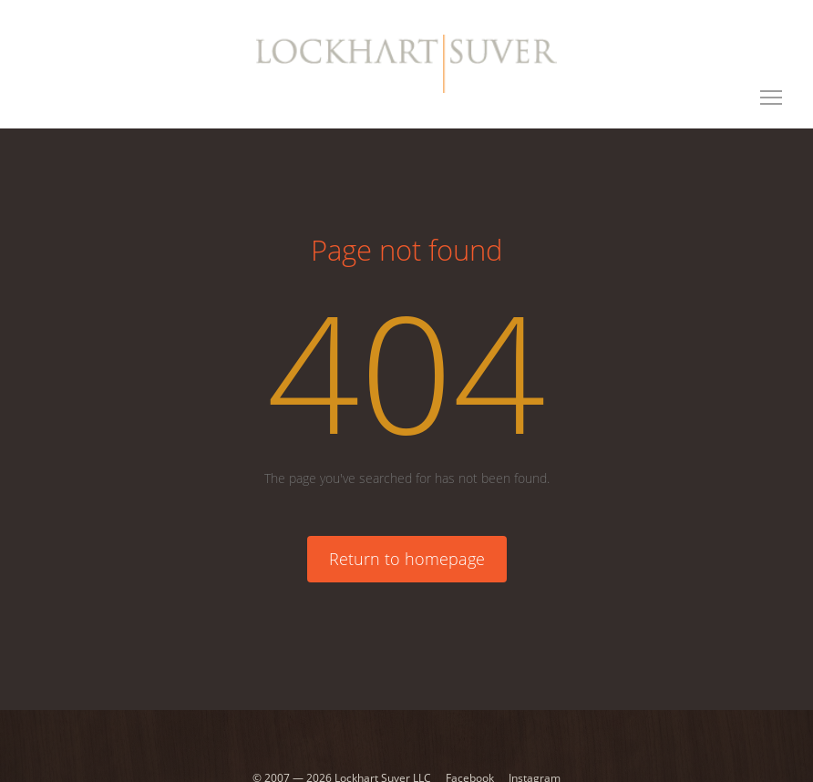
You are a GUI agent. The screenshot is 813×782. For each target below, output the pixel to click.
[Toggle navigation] (771, 97)
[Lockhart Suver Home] (406, 64)
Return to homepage (407, 559)
